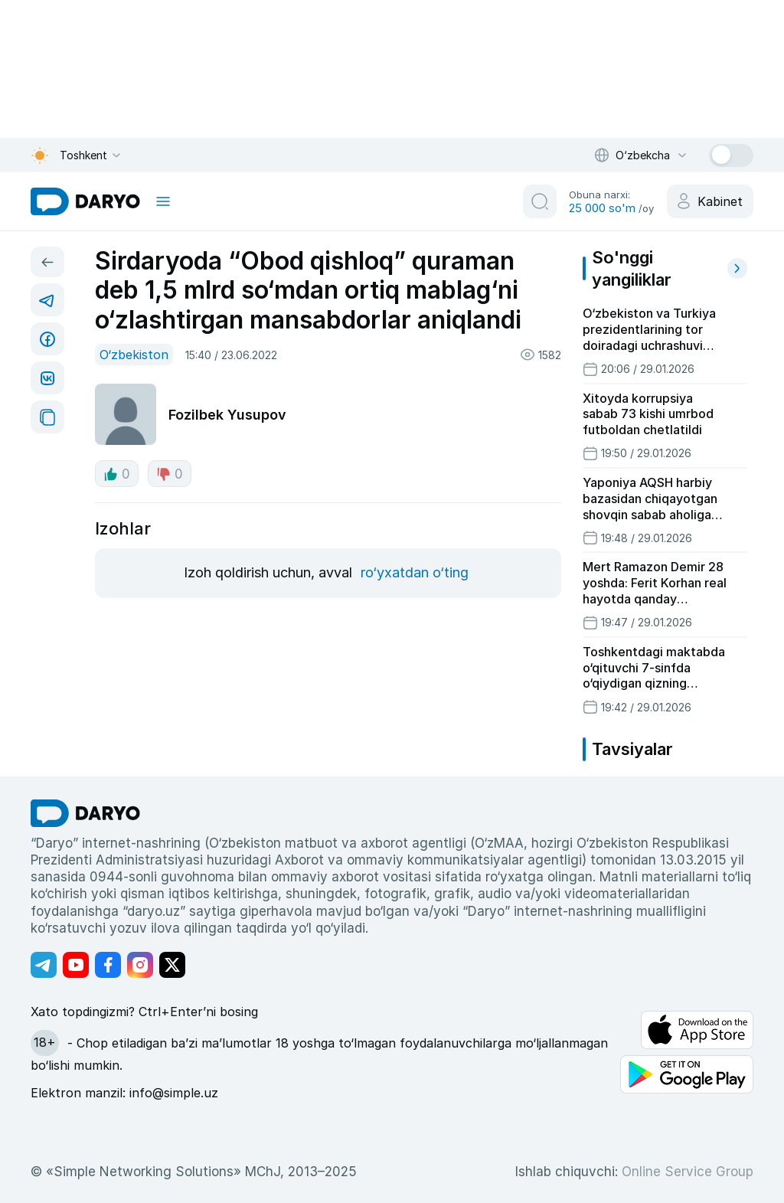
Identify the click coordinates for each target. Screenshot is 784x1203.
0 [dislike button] (169, 474)
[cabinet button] (710, 201)
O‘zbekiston (134, 354)
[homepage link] (85, 201)
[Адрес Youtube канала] (76, 965)
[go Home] (85, 813)
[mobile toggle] (163, 201)
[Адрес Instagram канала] (140, 965)
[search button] (540, 201)
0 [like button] (116, 474)
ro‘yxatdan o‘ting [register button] (415, 572)
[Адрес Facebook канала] (108, 965)
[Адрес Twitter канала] (172, 965)
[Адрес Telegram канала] (44, 965)
